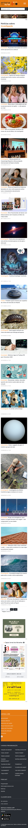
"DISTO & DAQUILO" (20, 756)
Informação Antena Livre (7, 786)
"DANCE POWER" (19, 753)
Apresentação (4, 718)
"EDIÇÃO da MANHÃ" (6, 749)
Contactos (3, 733)
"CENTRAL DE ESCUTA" (20, 749)
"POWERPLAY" (18, 764)
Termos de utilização (6, 731)
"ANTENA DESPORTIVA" (21, 759)
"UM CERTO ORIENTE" (20, 770)
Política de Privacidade (6, 728)
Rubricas (3, 788)
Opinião (3, 791)
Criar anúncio (4, 803)
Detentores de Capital (6, 723)
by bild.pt (3, 825)
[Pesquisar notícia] (13, 9)
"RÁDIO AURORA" (5, 756)
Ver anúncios (4, 801)
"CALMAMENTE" (5, 770)
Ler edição (20, 676)
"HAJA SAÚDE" (4, 773)
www (8, 676)
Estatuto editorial (5, 720)
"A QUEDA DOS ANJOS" (21, 767)
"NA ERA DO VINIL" (6, 764)
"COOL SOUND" (5, 753)
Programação (4, 783)
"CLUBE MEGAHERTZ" (6, 767)
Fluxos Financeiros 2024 (7, 726)
